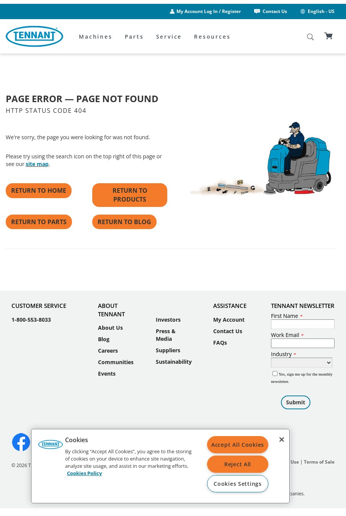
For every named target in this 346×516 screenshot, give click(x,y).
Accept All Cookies (237, 444)
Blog (103, 339)
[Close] (281, 439)
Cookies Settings (238, 483)
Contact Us (270, 11)
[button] (50, 447)
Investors (168, 319)
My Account (229, 319)
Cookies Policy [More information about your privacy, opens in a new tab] (84, 473)
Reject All (237, 464)
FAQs (220, 342)
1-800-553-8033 (31, 319)
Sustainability (174, 361)
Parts (134, 36)
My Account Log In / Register (208, 11)
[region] (160, 466)
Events (107, 373)
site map (37, 164)
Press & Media (166, 334)
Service (169, 36)
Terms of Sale (319, 462)
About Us (110, 327)
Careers (108, 350)
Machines (95, 36)
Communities (116, 362)
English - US (317, 11)
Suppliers (168, 350)
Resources (212, 36)
